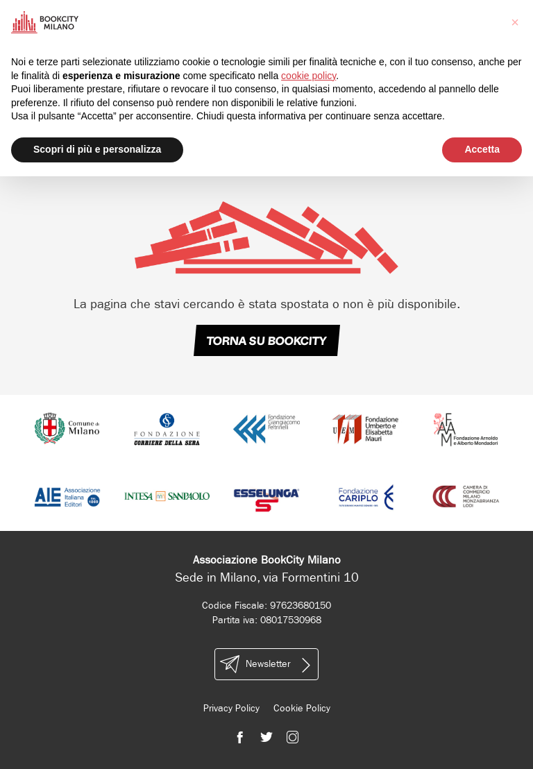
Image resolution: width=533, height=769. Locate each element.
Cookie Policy (301, 708)
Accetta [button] (482, 149)
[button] (515, 22)
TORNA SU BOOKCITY (266, 340)
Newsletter (266, 664)
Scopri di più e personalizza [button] (97, 149)
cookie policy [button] (308, 75)
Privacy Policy (231, 708)
